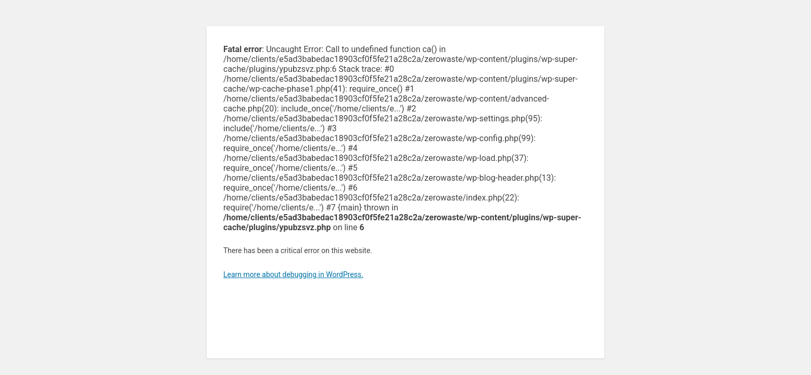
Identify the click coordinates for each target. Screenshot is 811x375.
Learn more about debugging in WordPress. (293, 274)
